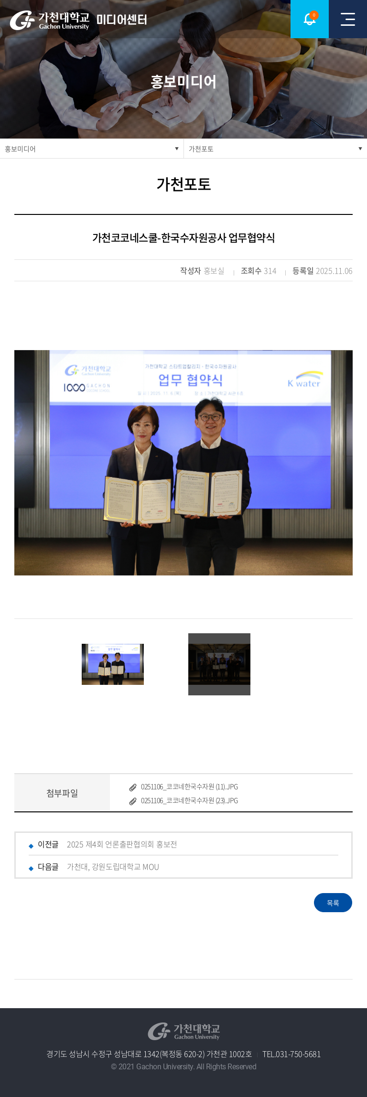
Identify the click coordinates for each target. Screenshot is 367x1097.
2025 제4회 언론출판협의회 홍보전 (122, 844)
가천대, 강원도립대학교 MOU (113, 866)
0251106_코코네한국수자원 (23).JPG (189, 800)
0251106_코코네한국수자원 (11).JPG (189, 786)
